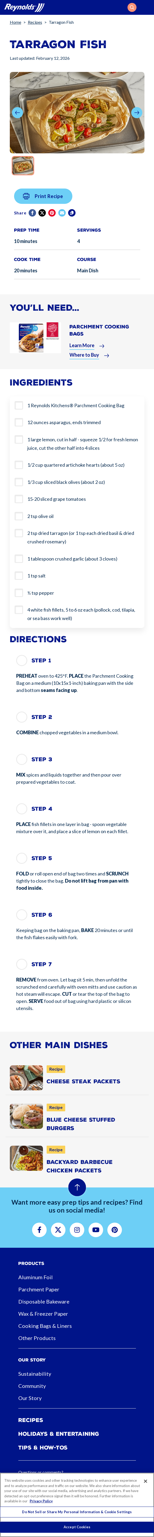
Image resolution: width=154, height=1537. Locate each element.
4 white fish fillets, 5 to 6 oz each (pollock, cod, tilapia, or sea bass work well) (81, 614)
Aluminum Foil (35, 1277)
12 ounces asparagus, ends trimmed (64, 422)
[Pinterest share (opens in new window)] (52, 217)
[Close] (145, 1481)
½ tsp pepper (40, 593)
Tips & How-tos (43, 1447)
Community (32, 1386)
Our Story (30, 1398)
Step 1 (41, 660)
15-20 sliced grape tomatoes (56, 499)
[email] (62, 217)
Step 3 (42, 759)
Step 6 (42, 915)
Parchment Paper (38, 1289)
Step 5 (42, 858)
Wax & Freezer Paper (43, 1313)
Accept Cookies (77, 1527)
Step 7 (42, 964)
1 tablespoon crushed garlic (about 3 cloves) (72, 559)
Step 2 (42, 717)
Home (15, 22)
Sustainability (34, 1373)
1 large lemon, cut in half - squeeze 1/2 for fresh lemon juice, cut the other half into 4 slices (82, 444)
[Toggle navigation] (146, 7)
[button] (132, 7)
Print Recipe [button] (43, 200)
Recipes (35, 22)
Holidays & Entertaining (58, 1434)
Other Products (37, 1338)
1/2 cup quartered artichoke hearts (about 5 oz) (76, 465)
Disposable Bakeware (43, 1301)
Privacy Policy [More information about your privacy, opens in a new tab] (41, 1501)
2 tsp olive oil (40, 516)
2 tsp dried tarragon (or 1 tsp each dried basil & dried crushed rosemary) (80, 537)
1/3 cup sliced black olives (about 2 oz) (66, 482)
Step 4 (42, 809)
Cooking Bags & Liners (45, 1326)
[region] (77, 1505)
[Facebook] (33, 217)
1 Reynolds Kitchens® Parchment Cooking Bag (75, 405)
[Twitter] (42, 217)
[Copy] (72, 217)
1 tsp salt (36, 576)
